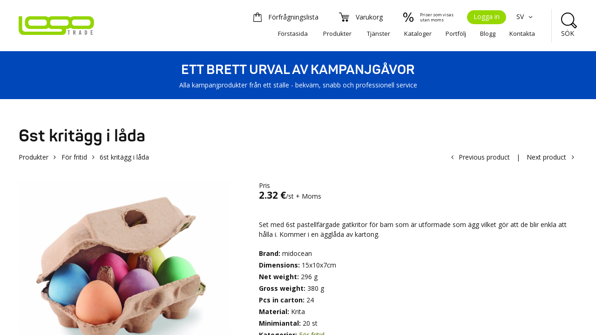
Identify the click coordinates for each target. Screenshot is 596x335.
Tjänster (378, 33)
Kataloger (418, 33)
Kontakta (522, 33)
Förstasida (293, 33)
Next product (546, 157)
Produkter (337, 33)
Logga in (487, 16)
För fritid (74, 157)
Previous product (484, 157)
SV (525, 16)
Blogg (487, 33)
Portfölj (456, 33)
